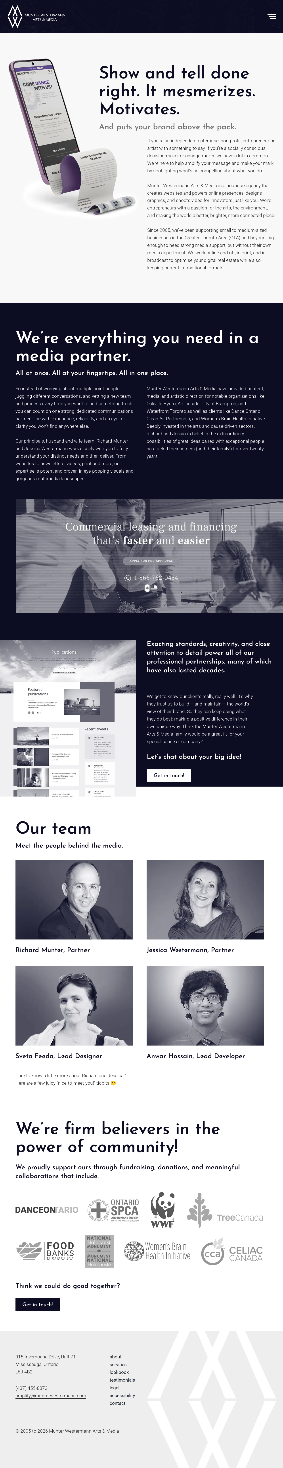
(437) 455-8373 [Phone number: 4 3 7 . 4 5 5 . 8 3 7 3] (31, 1388)
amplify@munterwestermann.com (50, 1395)
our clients (190, 696)
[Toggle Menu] (272, 16)
